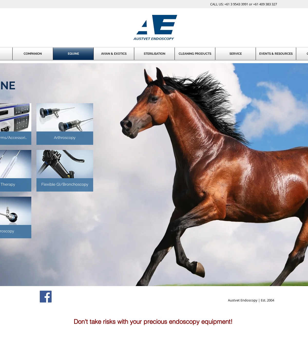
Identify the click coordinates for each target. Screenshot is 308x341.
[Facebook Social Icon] (46, 296)
